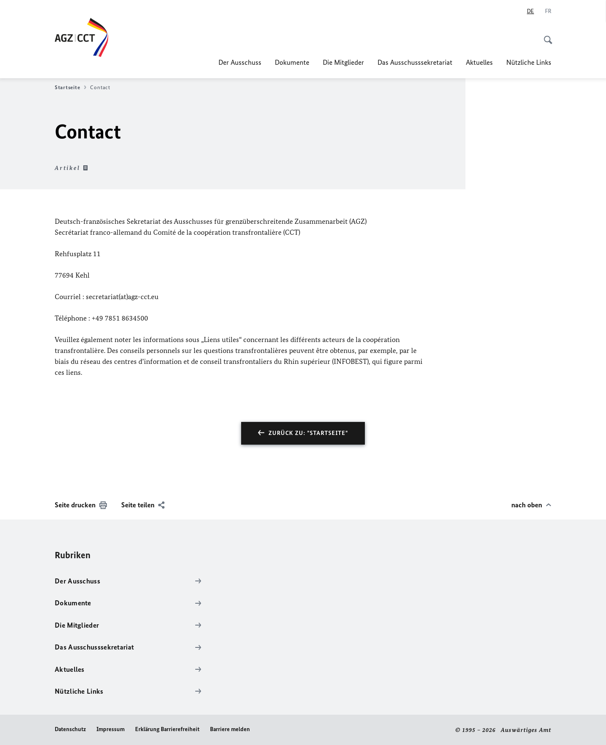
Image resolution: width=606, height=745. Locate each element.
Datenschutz (70, 729)
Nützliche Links (528, 62)
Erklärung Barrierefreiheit (167, 729)
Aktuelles (479, 62)
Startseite (70, 87)
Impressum (110, 729)
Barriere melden (230, 729)
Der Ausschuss (239, 62)
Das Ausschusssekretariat (414, 62)
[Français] (548, 11)
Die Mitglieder (343, 62)
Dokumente (292, 62)
